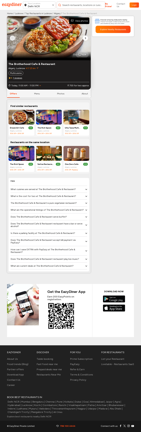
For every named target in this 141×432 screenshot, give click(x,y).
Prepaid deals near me (49, 369)
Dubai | (78, 401)
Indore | (11, 408)
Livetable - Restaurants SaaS (117, 364)
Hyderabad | (14, 405)
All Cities (57, 412)
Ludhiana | (22, 408)
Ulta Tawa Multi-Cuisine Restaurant (73, 128)
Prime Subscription (81, 358)
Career (11, 385)
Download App (15, 374)
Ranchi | (63, 405)
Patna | (91, 405)
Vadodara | (44, 408)
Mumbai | (26, 401)
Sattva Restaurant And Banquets (45, 164)
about (85, 93)
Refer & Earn (77, 369)
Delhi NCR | (14, 401)
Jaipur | (109, 401)
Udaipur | (92, 408)
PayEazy (75, 364)
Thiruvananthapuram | (64, 408)
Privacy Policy (78, 379)
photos (60, 93)
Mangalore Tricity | (41, 412)
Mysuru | (33, 408)
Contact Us (121, 5)
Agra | (117, 401)
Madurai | (103, 408)
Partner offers (15, 369)
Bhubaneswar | (116, 405)
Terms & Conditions (81, 374)
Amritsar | (102, 405)
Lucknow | (27, 405)
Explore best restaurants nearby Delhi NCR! (29, 416)
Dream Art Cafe (17, 128)
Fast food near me (47, 364)
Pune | (60, 401)
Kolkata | (69, 401)
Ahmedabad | (97, 401)
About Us (12, 358)
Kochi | (38, 405)
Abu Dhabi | (116, 408)
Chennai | (50, 401)
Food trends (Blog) (18, 364)
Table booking (45, 358)
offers (13, 93)
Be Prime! (108, 5)
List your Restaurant (112, 358)
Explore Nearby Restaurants (113, 29)
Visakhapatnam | (77, 405)
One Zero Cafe (71, 164)
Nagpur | (82, 408)
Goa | (86, 401)
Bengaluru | (38, 401)
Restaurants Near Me (49, 374)
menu (37, 93)
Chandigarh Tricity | (18, 412)
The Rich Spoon (44, 128)
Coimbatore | (50, 405)
